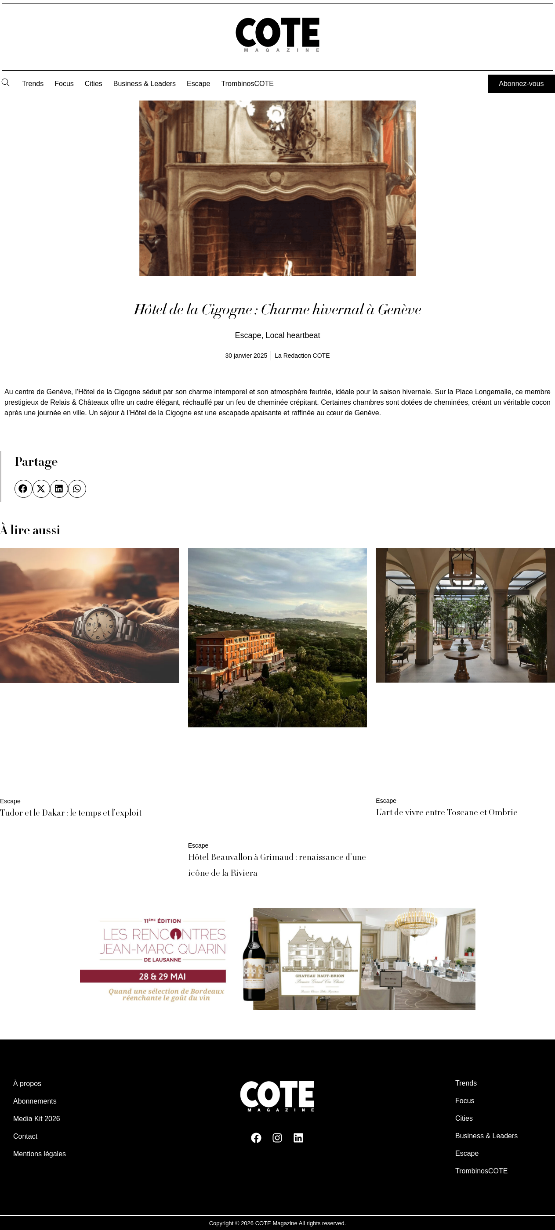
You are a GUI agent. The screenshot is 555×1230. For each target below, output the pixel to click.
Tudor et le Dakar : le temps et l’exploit (70, 814)
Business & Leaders (144, 83)
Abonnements (35, 1100)
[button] (24, 489)
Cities (93, 83)
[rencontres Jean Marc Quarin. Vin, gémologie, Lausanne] (277, 1007)
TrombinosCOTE (247, 83)
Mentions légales (39, 1153)
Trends (33, 83)
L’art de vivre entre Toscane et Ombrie (447, 813)
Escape (198, 83)
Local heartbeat (292, 335)
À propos (27, 1083)
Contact (25, 1136)
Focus (64, 83)
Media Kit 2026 (36, 1118)
